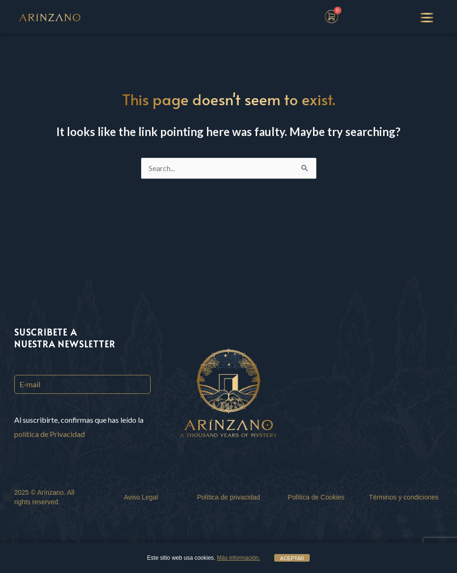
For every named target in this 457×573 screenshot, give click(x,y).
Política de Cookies (316, 497)
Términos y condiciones (404, 497)
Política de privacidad (228, 497)
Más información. (238, 558)
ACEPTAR (292, 558)
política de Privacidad (49, 433)
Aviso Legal (141, 497)
